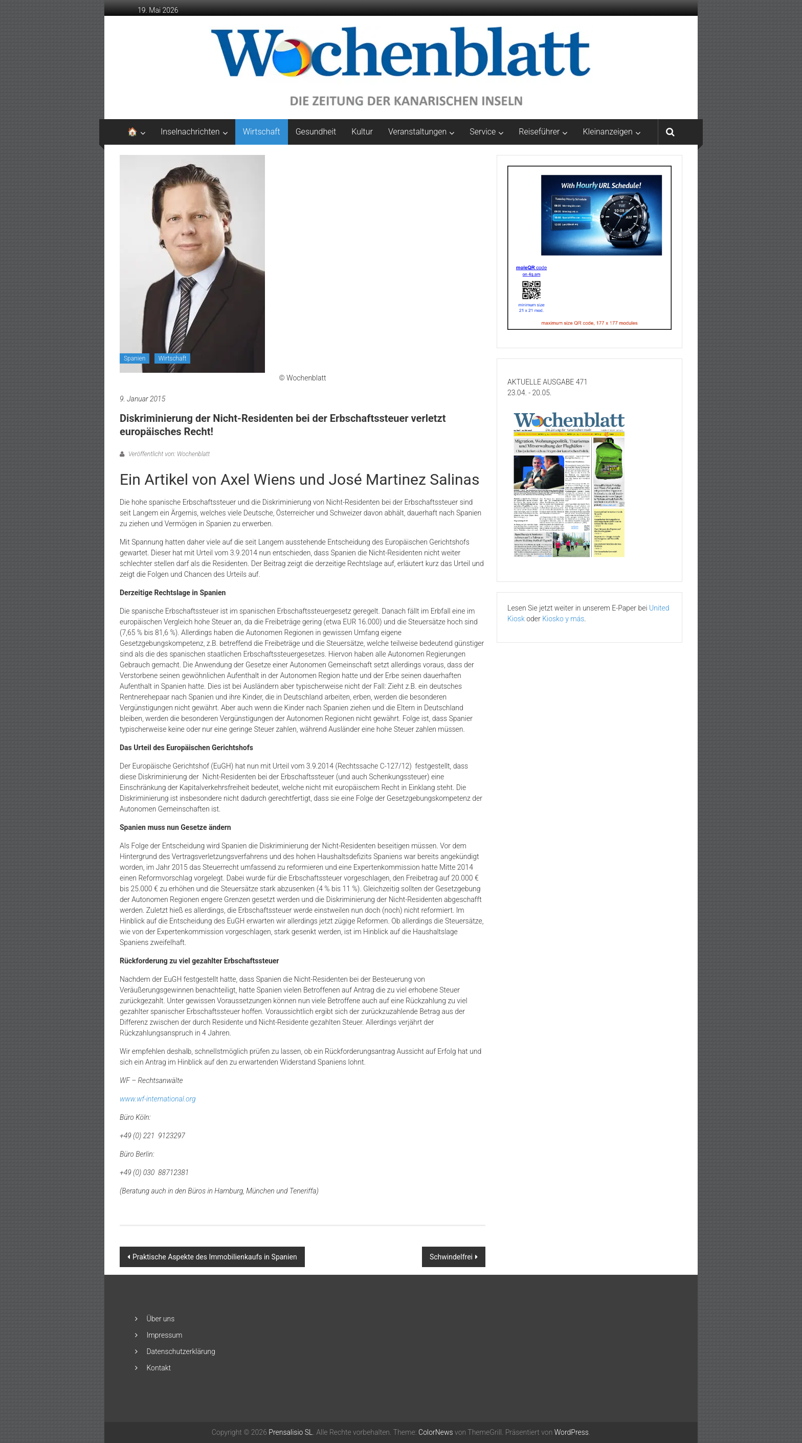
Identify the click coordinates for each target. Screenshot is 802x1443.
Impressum (164, 1335)
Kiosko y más (563, 619)
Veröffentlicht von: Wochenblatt (168, 454)
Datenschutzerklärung (180, 1351)
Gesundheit (316, 132)
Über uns (160, 1319)
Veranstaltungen (417, 132)
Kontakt (158, 1368)
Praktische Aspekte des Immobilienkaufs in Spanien (214, 1257)
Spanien (134, 358)
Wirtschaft (261, 132)
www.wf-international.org (158, 1099)
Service (483, 132)
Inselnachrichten (190, 132)
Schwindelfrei (451, 1257)
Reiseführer (539, 132)
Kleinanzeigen (607, 132)
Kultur (362, 132)
